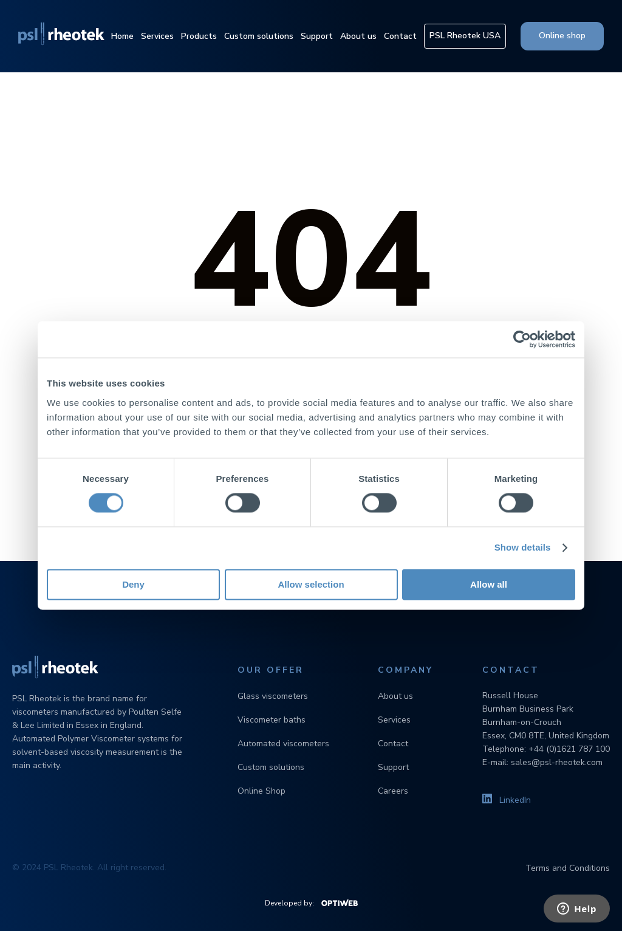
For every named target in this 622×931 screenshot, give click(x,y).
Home (122, 36)
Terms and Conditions (567, 868)
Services (157, 36)
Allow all (488, 585)
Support (317, 36)
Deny (133, 585)
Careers (393, 791)
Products (199, 36)
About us (358, 36)
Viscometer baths (272, 720)
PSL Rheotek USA (465, 35)
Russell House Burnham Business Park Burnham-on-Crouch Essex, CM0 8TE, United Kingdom (545, 715)
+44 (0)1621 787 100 (569, 749)
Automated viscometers (283, 743)
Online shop (562, 35)
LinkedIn (515, 800)
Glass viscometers (273, 696)
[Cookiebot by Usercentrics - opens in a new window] (522, 339)
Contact (400, 36)
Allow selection (311, 585)
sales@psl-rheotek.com (557, 762)
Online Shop (261, 791)
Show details (522, 548)
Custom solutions (258, 36)
